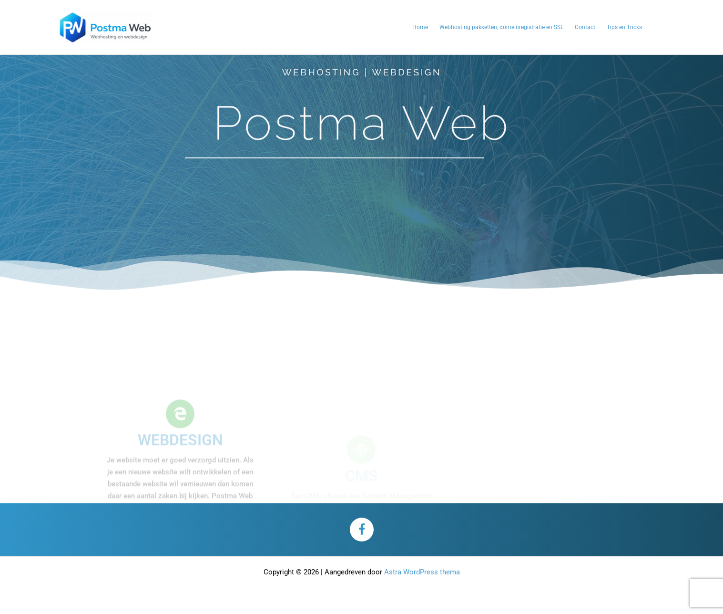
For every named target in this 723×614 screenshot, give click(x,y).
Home (420, 27)
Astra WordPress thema (422, 572)
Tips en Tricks (624, 27)
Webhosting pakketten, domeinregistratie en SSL (501, 27)
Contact (585, 27)
